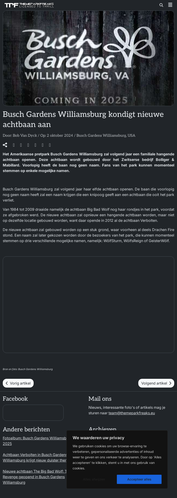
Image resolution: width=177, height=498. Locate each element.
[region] (117, 459)
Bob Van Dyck (25, 135)
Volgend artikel (156, 383)
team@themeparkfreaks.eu (132, 413)
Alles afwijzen (94, 479)
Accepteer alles (139, 479)
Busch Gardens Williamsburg (101, 135)
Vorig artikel (18, 383)
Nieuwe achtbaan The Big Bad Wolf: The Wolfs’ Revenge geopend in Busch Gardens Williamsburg (43, 477)
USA (131, 135)
